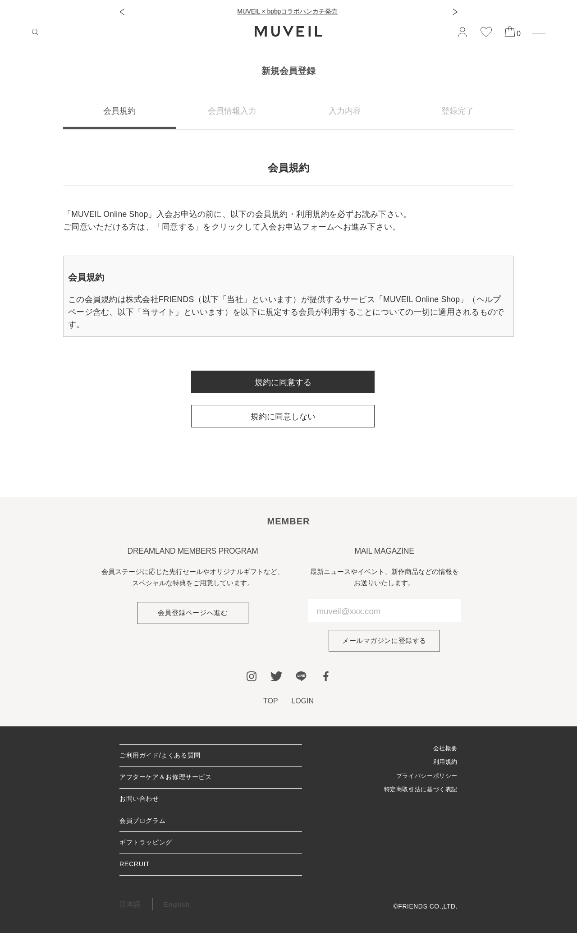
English (177, 912)
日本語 (130, 912)
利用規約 (444, 763)
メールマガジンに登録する (384, 641)
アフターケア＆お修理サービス (168, 780)
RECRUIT (135, 872)
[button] (121, 12)
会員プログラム (144, 826)
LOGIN (302, 702)
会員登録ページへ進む (192, 613)
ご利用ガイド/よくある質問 (162, 757)
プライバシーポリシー (425, 777)
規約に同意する (283, 382)
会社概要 (444, 749)
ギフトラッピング (147, 849)
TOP (270, 702)
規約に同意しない (283, 416)
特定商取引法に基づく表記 (418, 792)
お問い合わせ (140, 803)
